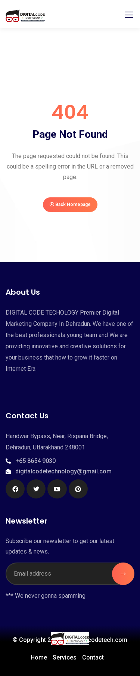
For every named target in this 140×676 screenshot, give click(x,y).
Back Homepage (70, 204)
